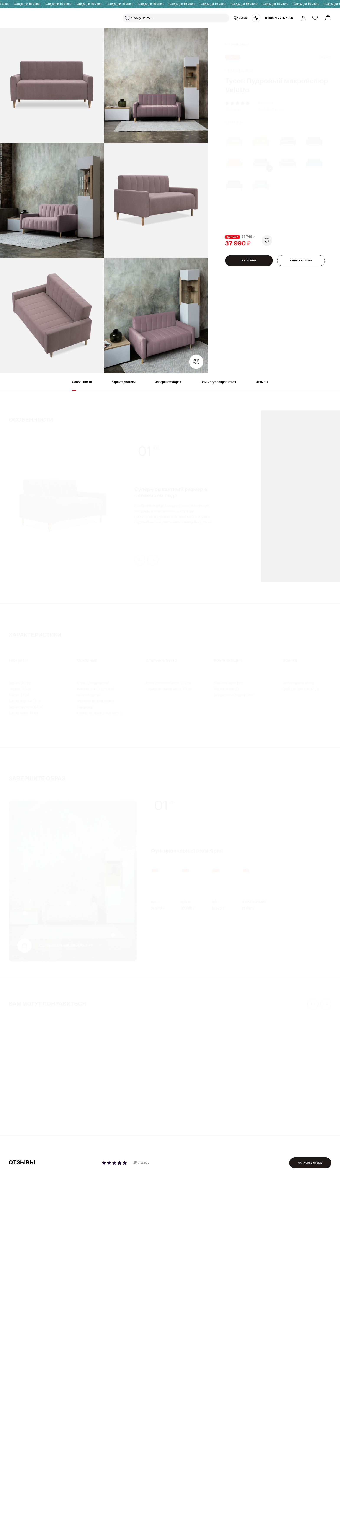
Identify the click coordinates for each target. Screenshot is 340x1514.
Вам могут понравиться (218, 385)
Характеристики (123, 385)
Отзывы (262, 385)
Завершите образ (168, 385)
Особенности (82, 385)
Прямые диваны (239, 39)
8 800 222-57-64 (279, 17)
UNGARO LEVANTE (254, 902)
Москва (240, 18)
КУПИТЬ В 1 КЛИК (301, 266)
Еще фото (196, 361)
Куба (214, 902)
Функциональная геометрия (63, 945)
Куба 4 (185, 902)
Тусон (154, 902)
